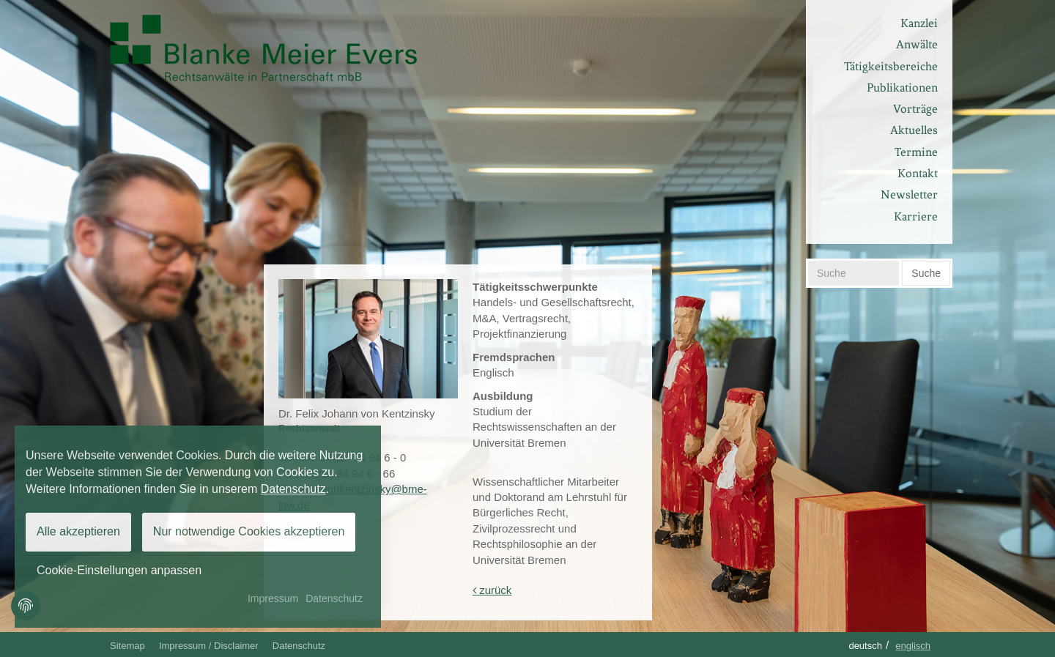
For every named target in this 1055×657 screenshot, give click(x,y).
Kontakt (917, 173)
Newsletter (909, 194)
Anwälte (917, 44)
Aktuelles (914, 130)
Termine (916, 152)
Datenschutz (299, 645)
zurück (492, 590)
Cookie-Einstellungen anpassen (119, 570)
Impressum (273, 598)
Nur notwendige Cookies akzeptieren (248, 531)
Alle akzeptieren (78, 531)
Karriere (916, 216)
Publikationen (902, 87)
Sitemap (127, 645)
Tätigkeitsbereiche (891, 66)
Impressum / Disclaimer (209, 645)
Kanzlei (919, 23)
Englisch (912, 645)
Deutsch (865, 645)
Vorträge (915, 109)
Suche (926, 273)
